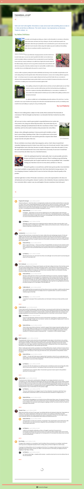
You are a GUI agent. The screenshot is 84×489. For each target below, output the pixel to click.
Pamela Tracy (22, 410)
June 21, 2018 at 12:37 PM (34, 389)
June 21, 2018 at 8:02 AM (36, 242)
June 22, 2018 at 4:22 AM (34, 452)
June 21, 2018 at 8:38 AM (36, 287)
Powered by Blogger (42, 487)
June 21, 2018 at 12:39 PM (36, 325)
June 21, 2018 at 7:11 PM (30, 441)
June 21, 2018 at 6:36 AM (34, 200)
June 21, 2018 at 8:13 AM (32, 264)
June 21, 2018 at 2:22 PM (36, 397)
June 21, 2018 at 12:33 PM (34, 315)
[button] (15, 19)
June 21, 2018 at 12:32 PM (34, 296)
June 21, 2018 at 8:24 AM (36, 273)
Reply (20, 230)
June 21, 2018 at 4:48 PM (36, 418)
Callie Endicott (26, 287)
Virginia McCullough (24, 200)
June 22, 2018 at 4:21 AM (34, 428)
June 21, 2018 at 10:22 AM (32, 338)
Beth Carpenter (23, 338)
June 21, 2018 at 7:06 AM (31, 233)
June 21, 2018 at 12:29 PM (34, 221)
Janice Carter (22, 378)
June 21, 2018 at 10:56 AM (31, 378)
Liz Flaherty (26, 221)
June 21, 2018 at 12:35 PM (34, 363)
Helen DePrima (26, 210)
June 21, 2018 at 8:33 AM (32, 307)
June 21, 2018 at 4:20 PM (31, 410)
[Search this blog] (76, 1)
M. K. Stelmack (22, 264)
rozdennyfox (22, 233)
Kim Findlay (22, 441)
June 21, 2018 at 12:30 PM (34, 253)
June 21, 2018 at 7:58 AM (36, 210)
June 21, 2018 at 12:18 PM (36, 354)
